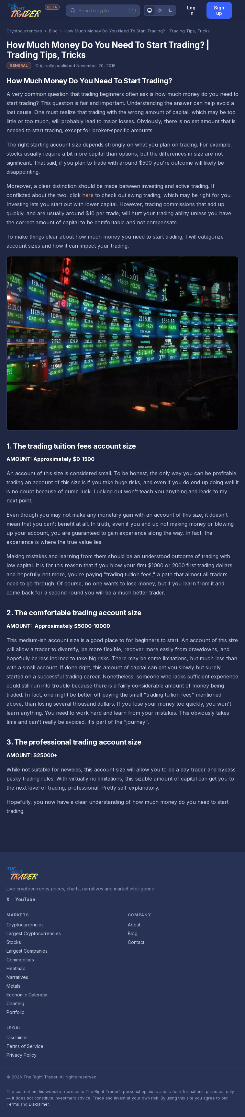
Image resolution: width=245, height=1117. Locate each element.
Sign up (219, 10)
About (134, 924)
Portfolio (15, 1012)
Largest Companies (27, 951)
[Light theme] (160, 10)
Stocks (13, 942)
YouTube (25, 899)
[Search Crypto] (102, 10)
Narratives (17, 977)
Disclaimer (17, 1037)
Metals (13, 986)
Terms (12, 1104)
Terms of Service (24, 1046)
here (88, 195)
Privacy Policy (21, 1055)
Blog (53, 30)
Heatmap (16, 968)
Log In (191, 10)
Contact (136, 942)
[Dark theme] (170, 10)
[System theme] (149, 10)
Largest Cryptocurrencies (33, 933)
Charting (15, 1003)
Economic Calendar (27, 994)
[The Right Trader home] (33, 10)
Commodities (20, 959)
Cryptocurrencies (24, 30)
